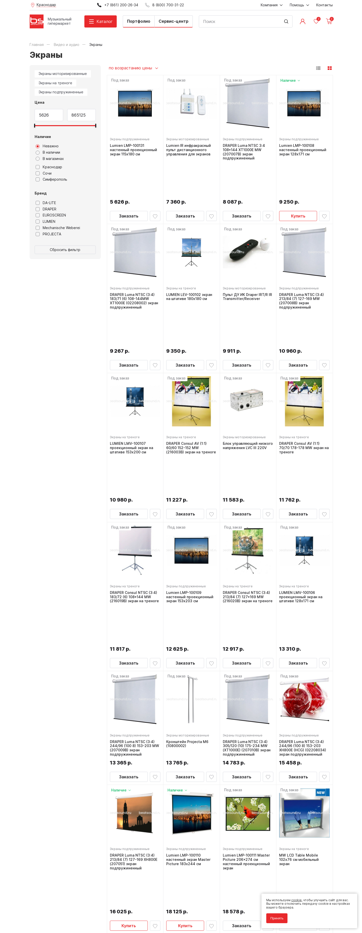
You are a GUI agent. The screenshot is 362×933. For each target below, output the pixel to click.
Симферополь (51, 179)
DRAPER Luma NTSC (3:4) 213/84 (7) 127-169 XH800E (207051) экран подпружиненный (135, 719)
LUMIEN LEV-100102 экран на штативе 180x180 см (190, 260)
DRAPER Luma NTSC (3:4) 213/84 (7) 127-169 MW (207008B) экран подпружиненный (302, 264)
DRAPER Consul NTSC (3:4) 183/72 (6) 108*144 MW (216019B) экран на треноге (134, 491)
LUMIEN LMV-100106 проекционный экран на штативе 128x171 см (302, 489)
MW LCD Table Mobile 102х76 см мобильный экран (300, 717)
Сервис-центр (173, 21)
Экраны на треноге (55, 83)
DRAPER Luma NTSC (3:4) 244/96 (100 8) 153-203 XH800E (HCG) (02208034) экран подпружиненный (303, 605)
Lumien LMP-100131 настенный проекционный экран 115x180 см (134, 148)
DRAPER (46, 209)
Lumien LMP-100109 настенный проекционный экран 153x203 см (191, 489)
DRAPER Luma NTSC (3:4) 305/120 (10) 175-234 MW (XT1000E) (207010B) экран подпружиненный (248, 605)
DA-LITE (46, 203)
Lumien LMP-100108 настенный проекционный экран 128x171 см (304, 148)
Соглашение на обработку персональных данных (68, 910)
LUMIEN (45, 221)
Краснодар (49, 167)
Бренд (41, 193)
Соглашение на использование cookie (59, 913)
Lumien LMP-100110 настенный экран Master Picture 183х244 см (189, 717)
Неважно (47, 146)
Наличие (43, 136)
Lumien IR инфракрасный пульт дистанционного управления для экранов (189, 148)
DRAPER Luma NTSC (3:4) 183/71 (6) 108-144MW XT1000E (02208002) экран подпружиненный (133, 264)
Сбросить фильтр (65, 250)
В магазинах (50, 159)
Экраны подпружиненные (61, 92)
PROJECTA (48, 234)
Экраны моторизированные (63, 73)
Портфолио (138, 21)
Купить (298, 179)
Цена (39, 102)
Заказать (128, 179)
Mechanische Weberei (58, 228)
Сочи (44, 173)
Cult (92, 921)
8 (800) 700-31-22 (205, 818)
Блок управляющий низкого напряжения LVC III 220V (246, 376)
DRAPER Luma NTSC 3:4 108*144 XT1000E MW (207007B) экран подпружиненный (245, 150)
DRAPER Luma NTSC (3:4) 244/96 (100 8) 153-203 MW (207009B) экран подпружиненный (133, 605)
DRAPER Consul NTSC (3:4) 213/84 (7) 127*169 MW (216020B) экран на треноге (247, 491)
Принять (274, 916)
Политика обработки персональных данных (63, 906)
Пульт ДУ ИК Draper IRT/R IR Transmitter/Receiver (246, 260)
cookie (294, 898)
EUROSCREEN (51, 215)
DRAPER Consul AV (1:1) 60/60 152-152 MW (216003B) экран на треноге (187, 378)
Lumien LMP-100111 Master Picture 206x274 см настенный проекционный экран (247, 719)
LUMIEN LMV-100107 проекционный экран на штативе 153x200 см (132, 376)
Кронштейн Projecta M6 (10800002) (188, 601)
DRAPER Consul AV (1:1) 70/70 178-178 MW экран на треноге (302, 376)
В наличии (48, 152)
